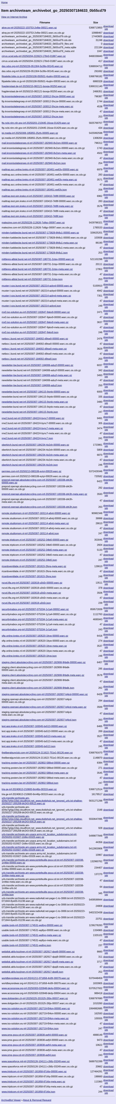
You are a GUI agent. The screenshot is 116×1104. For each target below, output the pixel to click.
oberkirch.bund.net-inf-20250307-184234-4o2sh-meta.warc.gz (35, 455)
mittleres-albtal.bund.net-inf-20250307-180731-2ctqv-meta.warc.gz (37, 269)
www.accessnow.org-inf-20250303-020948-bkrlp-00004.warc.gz (36, 988)
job (106, 29)
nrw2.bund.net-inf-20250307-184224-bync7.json (27, 438)
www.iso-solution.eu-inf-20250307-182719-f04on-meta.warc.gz (35, 1018)
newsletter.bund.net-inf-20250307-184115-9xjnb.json (30, 412)
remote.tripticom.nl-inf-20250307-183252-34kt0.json (29, 560)
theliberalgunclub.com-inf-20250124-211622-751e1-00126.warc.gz (37, 752)
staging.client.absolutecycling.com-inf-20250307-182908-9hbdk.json (38, 688)
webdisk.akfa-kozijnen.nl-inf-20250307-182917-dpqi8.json (32, 972)
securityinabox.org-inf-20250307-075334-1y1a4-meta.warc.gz (34, 619)
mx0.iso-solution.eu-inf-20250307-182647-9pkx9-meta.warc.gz (35, 322)
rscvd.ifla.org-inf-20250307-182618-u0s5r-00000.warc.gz (32, 582)
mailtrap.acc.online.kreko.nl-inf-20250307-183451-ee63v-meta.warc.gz (39, 179)
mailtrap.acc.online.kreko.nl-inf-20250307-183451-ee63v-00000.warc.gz (40, 169)
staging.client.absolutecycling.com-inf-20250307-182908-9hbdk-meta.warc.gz (43, 675)
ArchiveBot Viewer (11, 1100)
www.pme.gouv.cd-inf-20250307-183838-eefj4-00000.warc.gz (34, 1035)
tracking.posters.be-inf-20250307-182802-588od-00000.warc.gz (36, 762)
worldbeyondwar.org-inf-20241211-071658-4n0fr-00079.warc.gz (36, 978)
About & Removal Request (37, 1100)
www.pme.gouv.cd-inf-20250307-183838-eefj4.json (29, 1055)
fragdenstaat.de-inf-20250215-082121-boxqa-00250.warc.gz (34, 86)
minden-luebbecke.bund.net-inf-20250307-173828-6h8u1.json (35, 252)
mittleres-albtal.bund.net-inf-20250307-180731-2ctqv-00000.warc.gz (38, 259)
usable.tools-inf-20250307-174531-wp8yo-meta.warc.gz (31, 935)
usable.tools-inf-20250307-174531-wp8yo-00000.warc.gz (32, 925)
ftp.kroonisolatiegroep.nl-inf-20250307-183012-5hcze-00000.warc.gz (38, 96)
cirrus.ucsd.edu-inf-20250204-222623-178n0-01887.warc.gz (34, 56)
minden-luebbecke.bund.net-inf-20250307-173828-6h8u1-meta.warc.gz (40, 243)
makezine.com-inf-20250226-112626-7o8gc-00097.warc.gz (33, 222)
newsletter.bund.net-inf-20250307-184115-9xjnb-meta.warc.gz (35, 402)
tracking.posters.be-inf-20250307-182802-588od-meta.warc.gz (35, 773)
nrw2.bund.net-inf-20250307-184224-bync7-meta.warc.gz (32, 428)
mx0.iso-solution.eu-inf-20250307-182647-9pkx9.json (30, 332)
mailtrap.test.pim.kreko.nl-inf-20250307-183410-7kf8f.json (32, 216)
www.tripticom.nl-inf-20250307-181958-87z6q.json (28, 1091)
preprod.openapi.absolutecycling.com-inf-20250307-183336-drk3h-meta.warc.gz (44, 494)
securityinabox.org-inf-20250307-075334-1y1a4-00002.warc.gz (35, 609)
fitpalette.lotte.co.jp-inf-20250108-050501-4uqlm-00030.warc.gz (35, 76)
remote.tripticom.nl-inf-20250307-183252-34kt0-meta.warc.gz (34, 550)
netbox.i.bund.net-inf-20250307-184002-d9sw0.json (29, 359)
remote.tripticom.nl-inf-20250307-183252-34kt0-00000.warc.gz (35, 540)
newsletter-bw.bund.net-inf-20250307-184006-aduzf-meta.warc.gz (37, 375)
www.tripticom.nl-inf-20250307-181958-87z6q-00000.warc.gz (34, 1071)
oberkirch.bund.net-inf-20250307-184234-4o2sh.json (30, 465)
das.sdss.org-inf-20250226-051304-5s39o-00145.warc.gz (32, 66)
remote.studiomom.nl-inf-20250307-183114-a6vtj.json (30, 533)
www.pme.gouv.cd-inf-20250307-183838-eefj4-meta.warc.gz (34, 1045)
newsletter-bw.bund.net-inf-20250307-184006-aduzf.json (32, 385)
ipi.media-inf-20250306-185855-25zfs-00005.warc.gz (30, 133)
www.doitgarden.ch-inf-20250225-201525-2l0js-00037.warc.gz (35, 998)
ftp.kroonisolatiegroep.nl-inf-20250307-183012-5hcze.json (32, 116)
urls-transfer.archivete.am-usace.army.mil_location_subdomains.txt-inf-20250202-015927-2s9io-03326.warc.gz (39, 848)
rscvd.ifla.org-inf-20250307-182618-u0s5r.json (26, 603)
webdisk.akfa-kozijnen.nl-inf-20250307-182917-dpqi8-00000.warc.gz (38, 951)
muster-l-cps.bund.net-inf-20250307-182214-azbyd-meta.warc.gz (36, 295)
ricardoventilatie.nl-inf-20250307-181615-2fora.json (29, 576)
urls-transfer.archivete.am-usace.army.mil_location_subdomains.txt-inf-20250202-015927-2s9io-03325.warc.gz (39, 835)
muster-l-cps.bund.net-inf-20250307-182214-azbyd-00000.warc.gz (37, 285)
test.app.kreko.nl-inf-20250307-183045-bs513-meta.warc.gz (33, 736)
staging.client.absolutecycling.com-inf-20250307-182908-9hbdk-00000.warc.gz (44, 662)
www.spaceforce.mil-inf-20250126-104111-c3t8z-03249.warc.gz (36, 1061)
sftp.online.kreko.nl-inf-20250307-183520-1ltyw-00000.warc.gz (35, 636)
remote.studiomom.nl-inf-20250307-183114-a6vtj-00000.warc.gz (36, 513)
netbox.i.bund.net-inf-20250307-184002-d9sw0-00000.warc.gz (35, 338)
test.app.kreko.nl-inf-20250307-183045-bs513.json (29, 746)
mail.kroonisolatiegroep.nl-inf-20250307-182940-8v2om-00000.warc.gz (39, 143)
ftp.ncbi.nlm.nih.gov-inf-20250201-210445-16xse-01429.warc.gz (36, 123)
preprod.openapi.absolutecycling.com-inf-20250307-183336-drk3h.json (39, 507)
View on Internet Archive (14, 17)
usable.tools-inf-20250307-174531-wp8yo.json (26, 945)
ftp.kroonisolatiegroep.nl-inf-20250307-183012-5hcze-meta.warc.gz (37, 106)
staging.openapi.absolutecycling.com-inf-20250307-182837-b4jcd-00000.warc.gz (45, 694)
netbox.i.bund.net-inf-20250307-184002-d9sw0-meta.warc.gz (34, 348)
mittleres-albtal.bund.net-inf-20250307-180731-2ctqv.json (32, 279)
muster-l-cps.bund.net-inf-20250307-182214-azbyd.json (31, 306)
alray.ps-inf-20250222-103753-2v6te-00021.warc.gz (29, 27)
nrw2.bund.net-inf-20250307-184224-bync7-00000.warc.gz (33, 418)
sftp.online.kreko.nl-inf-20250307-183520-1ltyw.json (29, 656)
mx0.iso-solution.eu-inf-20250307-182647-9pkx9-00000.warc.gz (36, 312)
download (108, 26)
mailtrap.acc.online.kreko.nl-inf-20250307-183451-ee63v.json (34, 189)
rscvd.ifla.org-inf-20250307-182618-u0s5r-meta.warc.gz (31, 593)
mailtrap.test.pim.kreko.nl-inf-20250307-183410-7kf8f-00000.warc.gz (38, 196)
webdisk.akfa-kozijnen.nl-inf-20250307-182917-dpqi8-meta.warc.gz (37, 961)
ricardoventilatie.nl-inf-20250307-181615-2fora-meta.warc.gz (34, 566)
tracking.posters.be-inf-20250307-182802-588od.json (30, 783)
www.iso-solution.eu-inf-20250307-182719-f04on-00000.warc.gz (36, 1008)
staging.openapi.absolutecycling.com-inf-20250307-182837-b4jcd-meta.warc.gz (44, 707)
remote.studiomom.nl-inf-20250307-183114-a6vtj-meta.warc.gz (35, 523)
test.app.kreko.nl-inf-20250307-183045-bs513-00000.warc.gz (34, 726)
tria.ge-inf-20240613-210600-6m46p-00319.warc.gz (29, 789)
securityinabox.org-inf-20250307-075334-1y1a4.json (29, 629)
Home (4, 2)
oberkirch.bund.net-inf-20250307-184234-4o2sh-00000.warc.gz (35, 445)
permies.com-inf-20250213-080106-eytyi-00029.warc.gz (31, 471)
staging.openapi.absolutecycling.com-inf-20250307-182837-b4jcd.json (39, 720)
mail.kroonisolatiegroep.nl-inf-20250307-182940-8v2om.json (34, 163)
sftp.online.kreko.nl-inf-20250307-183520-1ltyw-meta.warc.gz (34, 646)
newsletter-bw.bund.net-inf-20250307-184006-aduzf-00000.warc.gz (37, 365)
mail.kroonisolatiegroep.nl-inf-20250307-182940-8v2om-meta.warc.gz (39, 153)
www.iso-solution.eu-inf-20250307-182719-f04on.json (30, 1028)
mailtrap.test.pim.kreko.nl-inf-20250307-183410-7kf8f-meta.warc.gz (37, 206)
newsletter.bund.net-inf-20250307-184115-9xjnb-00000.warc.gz (35, 391)
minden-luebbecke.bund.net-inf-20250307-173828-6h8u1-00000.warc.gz (40, 232)
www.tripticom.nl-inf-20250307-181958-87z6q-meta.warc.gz (33, 1081)
